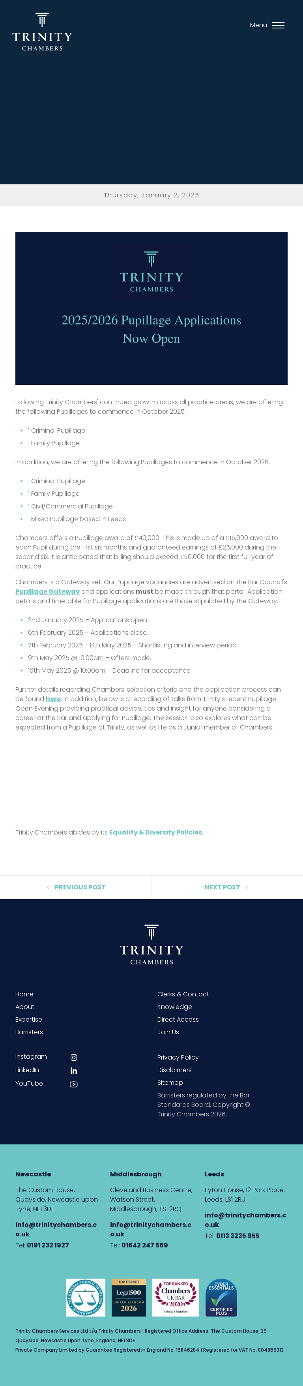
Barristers (29, 1032)
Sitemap (170, 1082)
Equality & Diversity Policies (155, 832)
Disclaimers (174, 1070)
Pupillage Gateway (47, 591)
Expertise (28, 1019)
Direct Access (178, 1019)
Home (24, 994)
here (53, 698)
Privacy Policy (178, 1057)
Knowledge (174, 1006)
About (24, 1006)
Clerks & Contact (183, 994)
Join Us (168, 1032)
